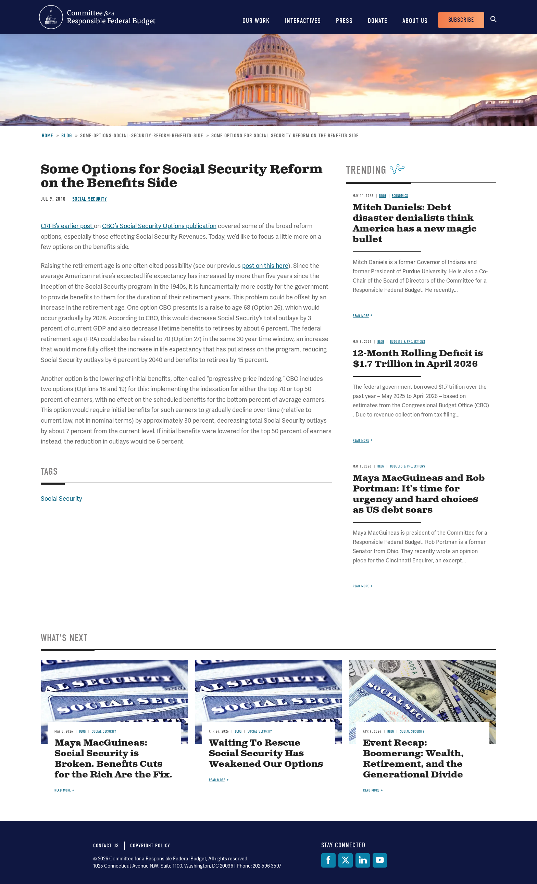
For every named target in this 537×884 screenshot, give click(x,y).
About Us (415, 21)
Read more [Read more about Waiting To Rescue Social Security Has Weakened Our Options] (217, 780)
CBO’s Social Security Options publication (159, 226)
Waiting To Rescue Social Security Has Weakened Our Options (266, 753)
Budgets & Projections (407, 341)
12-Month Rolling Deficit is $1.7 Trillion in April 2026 (418, 359)
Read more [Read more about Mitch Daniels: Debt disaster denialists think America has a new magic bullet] (361, 316)
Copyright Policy (150, 846)
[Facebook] (328, 860)
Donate (377, 21)
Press (344, 21)
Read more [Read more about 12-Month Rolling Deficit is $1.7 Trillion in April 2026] (361, 440)
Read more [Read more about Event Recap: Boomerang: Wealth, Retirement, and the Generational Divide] (371, 790)
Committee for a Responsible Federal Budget (97, 17)
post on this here (265, 266)
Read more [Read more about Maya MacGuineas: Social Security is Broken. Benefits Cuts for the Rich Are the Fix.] (62, 790)
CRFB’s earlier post (67, 226)
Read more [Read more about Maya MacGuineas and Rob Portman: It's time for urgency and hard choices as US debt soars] (361, 586)
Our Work (256, 21)
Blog (66, 136)
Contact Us (106, 846)
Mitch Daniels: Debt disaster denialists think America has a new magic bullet (414, 224)
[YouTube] (380, 860)
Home (47, 136)
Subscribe (461, 20)
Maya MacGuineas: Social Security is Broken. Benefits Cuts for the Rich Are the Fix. (113, 759)
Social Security (89, 199)
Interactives (303, 21)
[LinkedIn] (362, 860)
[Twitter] (345, 860)
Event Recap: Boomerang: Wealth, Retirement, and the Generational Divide (413, 759)
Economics (400, 196)
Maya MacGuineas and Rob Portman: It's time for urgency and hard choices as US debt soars (419, 494)
